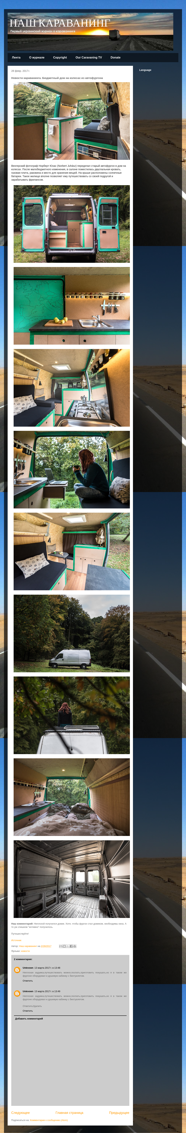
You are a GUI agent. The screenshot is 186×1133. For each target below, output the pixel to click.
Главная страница (69, 1113)
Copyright (60, 57)
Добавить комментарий (29, 1018)
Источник (16, 940)
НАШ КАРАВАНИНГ (59, 23)
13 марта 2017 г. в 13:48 (47, 967)
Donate (115, 57)
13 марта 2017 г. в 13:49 (47, 991)
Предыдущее (119, 1113)
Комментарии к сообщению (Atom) (49, 1120)
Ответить (28, 980)
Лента (16, 57)
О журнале (37, 57)
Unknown (28, 967)
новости (25, 951)
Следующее (20, 1113)
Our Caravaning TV (89, 57)
